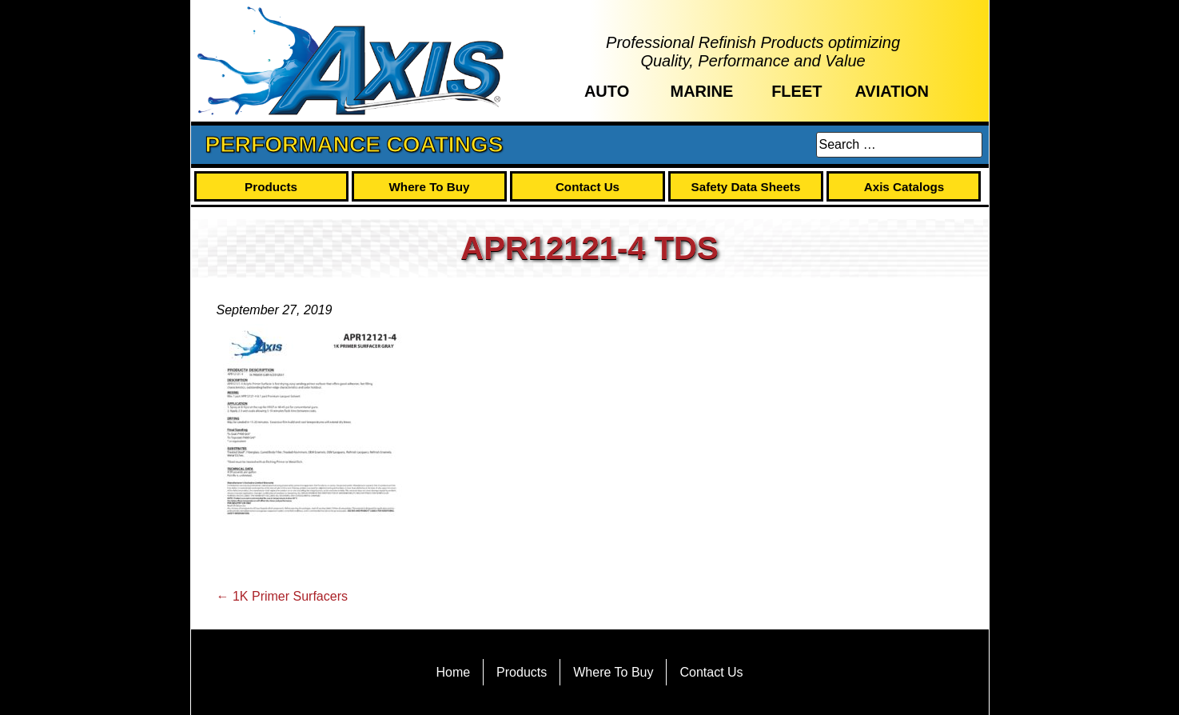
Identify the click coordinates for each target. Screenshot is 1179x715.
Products (271, 187)
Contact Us (587, 187)
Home (453, 672)
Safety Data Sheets (746, 187)
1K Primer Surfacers (282, 596)
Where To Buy (429, 187)
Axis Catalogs (904, 187)
